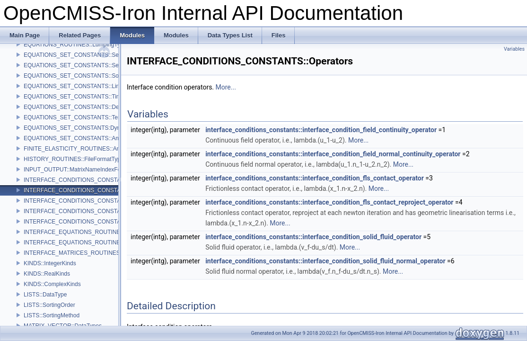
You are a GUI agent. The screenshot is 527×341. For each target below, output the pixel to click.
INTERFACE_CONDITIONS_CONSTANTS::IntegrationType (99, 221)
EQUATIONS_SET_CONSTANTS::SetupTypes (83, 55)
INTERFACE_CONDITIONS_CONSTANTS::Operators (92, 190)
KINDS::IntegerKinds (50, 263)
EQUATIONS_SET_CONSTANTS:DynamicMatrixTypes (93, 128)
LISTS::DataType (45, 294)
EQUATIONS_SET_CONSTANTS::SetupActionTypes (91, 65)
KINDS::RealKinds (47, 273)
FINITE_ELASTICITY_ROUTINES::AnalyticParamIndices (95, 148)
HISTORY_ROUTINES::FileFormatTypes (75, 159)
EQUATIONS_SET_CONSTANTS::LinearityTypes (86, 86)
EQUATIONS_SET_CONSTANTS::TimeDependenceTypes (98, 96)
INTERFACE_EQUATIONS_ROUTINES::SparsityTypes (93, 242)
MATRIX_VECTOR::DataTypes (63, 326)
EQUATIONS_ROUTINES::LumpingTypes (76, 44)
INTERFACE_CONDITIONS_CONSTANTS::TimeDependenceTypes (109, 211)
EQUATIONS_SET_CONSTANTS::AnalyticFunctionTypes (96, 138)
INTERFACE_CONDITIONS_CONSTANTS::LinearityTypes (98, 200)
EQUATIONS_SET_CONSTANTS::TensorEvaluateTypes (95, 117)
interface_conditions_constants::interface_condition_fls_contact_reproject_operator (329, 202)
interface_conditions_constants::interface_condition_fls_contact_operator (314, 178)
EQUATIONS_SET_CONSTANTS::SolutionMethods (89, 75)
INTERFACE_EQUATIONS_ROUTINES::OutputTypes (91, 232)
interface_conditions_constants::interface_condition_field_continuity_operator (321, 130)
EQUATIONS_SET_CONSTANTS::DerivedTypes (85, 107)
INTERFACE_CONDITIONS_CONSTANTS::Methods (90, 180)
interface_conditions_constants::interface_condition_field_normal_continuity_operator (332, 154)
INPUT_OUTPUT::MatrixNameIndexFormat (78, 169)
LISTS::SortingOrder (49, 305)
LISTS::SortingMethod (51, 315)
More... (226, 87)
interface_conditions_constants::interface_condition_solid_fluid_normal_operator (325, 261)
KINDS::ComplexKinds (52, 284)
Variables (514, 49)
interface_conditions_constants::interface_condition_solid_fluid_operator (313, 237)
